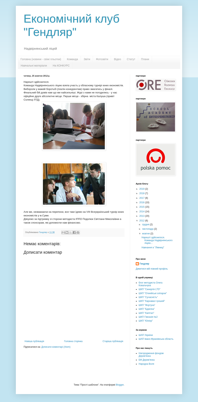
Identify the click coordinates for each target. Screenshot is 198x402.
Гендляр (144, 263)
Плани (145, 59)
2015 (142, 207)
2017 (142, 198)
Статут (131, 59)
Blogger (120, 384)
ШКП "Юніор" (146, 320)
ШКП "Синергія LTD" (149, 289)
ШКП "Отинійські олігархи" (153, 293)
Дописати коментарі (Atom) (55, 347)
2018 (142, 193)
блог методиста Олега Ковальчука (150, 284)
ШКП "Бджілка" (147, 309)
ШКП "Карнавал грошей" (152, 301)
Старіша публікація (112, 341)
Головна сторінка (73, 341)
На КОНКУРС (61, 65)
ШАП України (146, 335)
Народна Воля (146, 364)
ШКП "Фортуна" (147, 305)
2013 (142, 216)
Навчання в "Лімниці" (153, 247)
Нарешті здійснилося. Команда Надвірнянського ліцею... (157, 240)
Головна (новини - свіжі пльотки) (40, 59)
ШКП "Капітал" (146, 313)
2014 (142, 211)
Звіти (87, 59)
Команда (72, 59)
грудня (146, 224)
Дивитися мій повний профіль (152, 268)
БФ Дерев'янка (146, 359)
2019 (142, 189)
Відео (117, 59)
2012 (142, 220)
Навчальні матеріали (34, 65)
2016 (142, 202)
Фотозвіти (102, 59)
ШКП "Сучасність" (148, 297)
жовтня (146, 233)
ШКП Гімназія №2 (148, 317)
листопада (148, 229)
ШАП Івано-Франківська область (156, 339)
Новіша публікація (34, 341)
